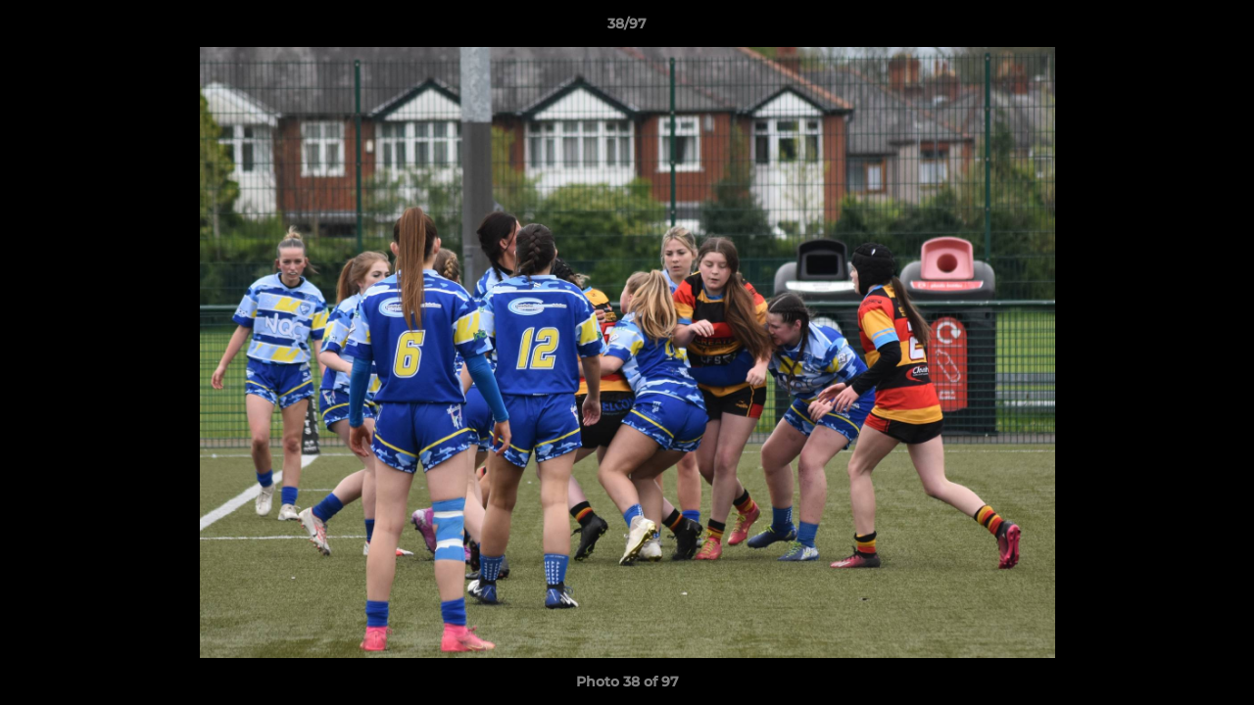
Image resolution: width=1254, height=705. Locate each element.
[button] (1218, 28)
